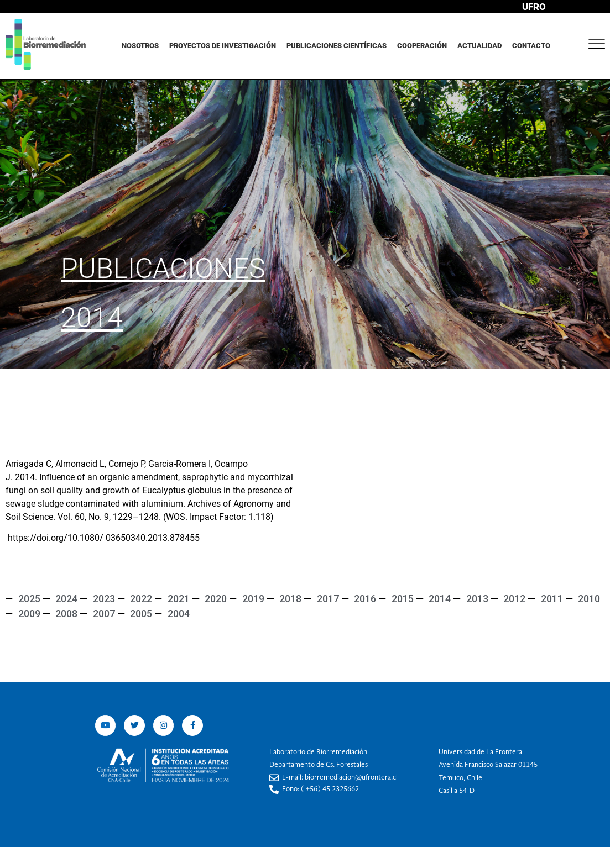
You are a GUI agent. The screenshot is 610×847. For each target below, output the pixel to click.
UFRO (534, 6)
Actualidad (479, 45)
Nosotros (140, 45)
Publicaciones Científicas (336, 45)
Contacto (531, 45)
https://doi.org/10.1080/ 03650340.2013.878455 (104, 538)
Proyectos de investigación (222, 45)
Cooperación (422, 45)
